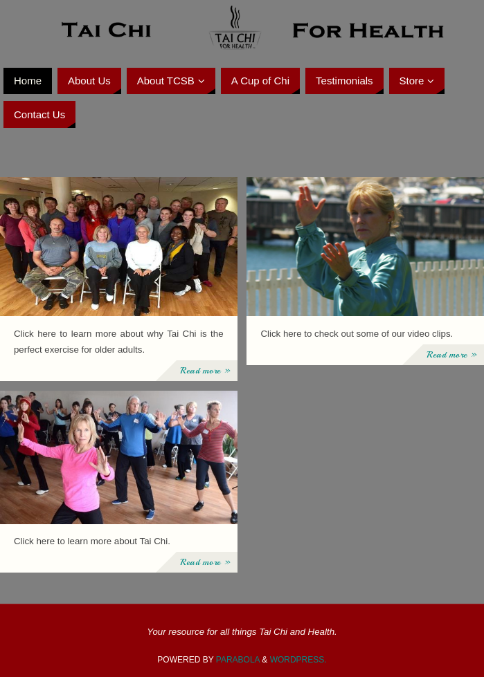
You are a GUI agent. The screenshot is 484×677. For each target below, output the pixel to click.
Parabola (238, 660)
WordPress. (298, 660)
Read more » (205, 370)
